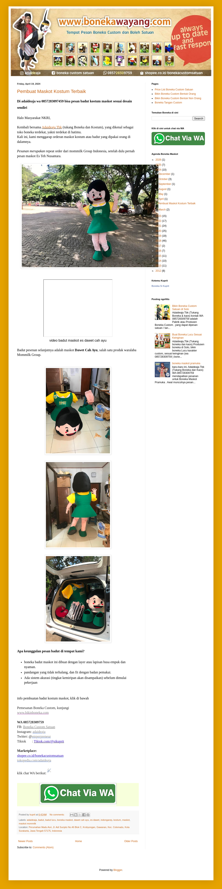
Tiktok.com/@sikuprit (49, 741)
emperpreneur (41, 736)
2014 (159, 260)
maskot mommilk (27, 823)
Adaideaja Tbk (52, 127)
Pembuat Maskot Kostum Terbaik (51, 91)
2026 (159, 159)
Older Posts (131, 841)
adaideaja (38, 732)
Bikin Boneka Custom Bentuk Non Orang (178, 98)
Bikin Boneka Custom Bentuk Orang (175, 93)
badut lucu (50, 820)
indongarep (106, 820)
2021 (159, 225)
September (165, 184)
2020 (159, 230)
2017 (159, 245)
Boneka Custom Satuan (39, 727)
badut (41, 820)
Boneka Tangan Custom (168, 102)
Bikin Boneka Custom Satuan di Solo (184, 307)
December (165, 174)
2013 (159, 265)
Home (78, 841)
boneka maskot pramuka (186, 363)
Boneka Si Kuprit (160, 286)
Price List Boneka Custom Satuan (174, 89)
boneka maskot (65, 820)
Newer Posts (25, 841)
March (162, 209)
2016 (159, 250)
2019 (159, 235)
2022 (159, 220)
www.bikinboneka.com (33, 712)
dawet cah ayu (81, 820)
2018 (159, 240)
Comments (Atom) (43, 847)
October (163, 179)
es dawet (94, 820)
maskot (126, 820)
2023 (159, 216)
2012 (159, 270)
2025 (159, 164)
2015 (159, 255)
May (161, 194)
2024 (159, 169)
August (163, 189)
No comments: (57, 814)
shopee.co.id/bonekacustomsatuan (40, 755)
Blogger (117, 870)
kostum (117, 820)
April (161, 198)
